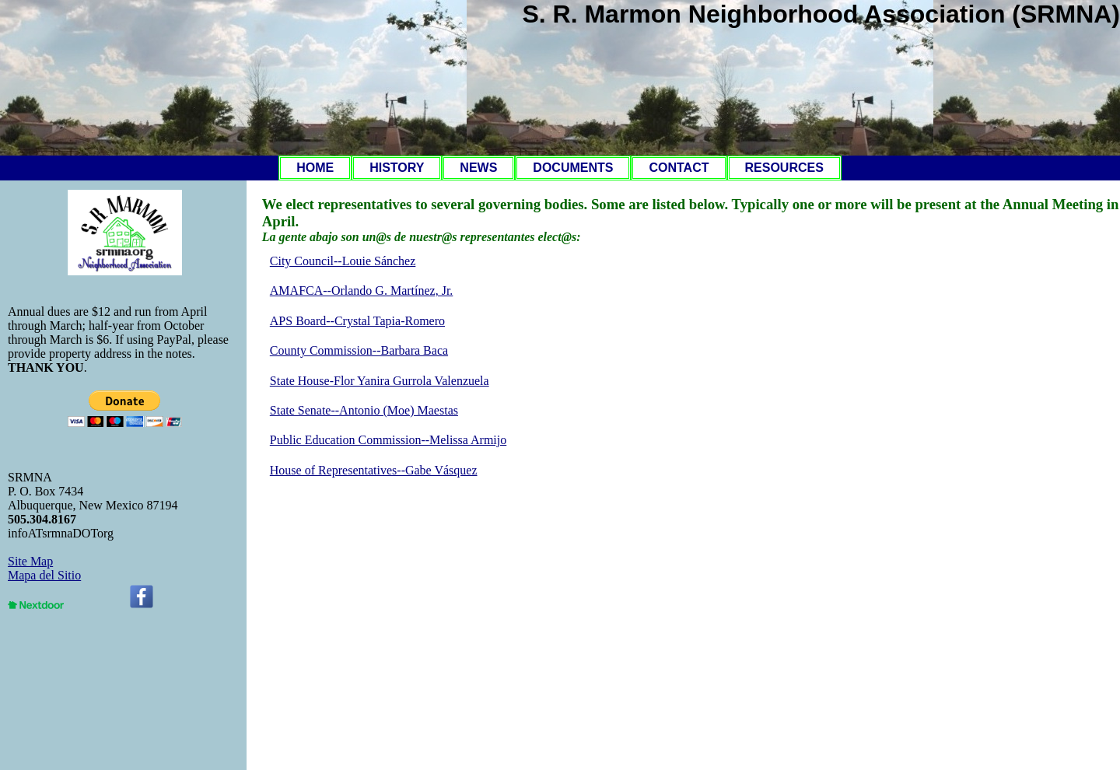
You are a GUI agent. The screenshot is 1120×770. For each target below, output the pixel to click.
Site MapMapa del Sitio (44, 568)
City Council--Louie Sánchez (343, 261)
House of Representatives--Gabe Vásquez (374, 470)
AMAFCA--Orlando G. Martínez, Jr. (361, 290)
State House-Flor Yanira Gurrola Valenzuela (379, 380)
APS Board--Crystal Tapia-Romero (357, 320)
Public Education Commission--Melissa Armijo (388, 439)
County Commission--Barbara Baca (359, 350)
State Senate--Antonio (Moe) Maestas (364, 410)
